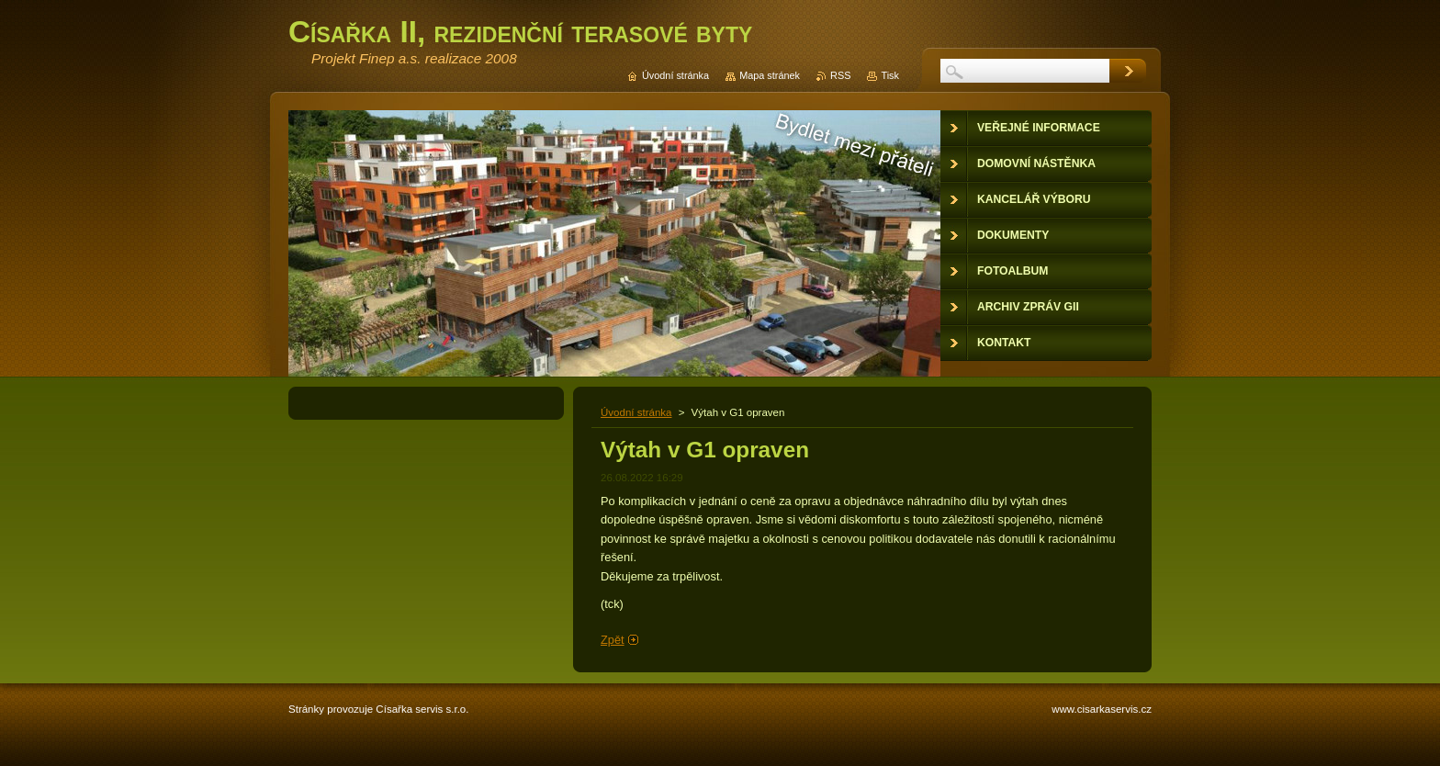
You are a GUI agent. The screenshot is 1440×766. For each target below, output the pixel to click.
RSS (840, 75)
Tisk (890, 75)
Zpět (612, 640)
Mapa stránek (769, 75)
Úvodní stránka (636, 412)
